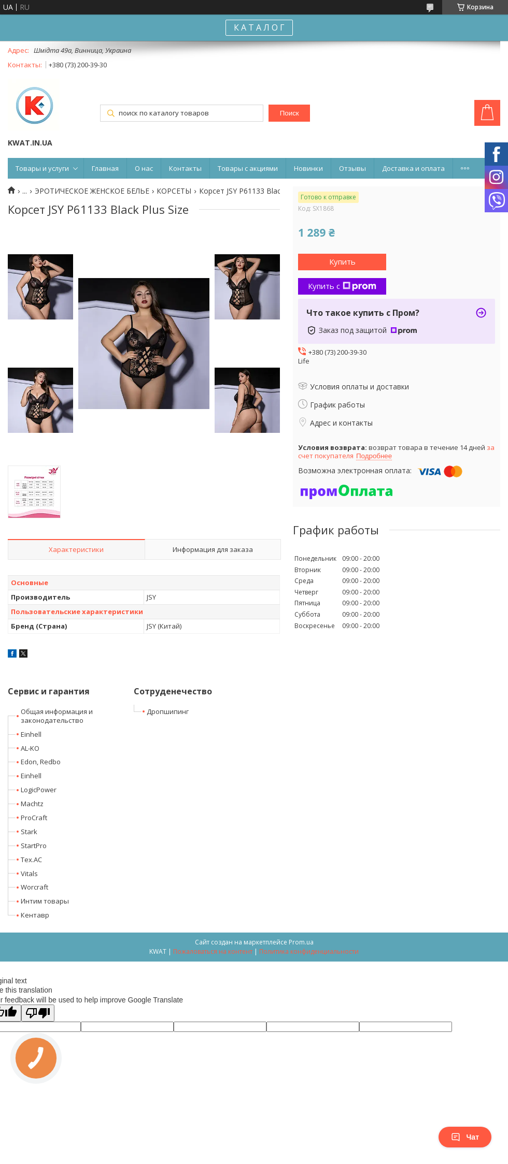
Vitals (29, 873)
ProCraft (34, 817)
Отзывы (352, 168)
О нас (144, 168)
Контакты (185, 168)
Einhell (31, 734)
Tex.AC (31, 859)
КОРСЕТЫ (174, 191)
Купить (342, 261)
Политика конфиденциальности (309, 951)
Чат (465, 1137)
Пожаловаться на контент (212, 951)
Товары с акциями (248, 168)
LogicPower (39, 789)
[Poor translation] (37, 1013)
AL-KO (30, 748)
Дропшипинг (168, 711)
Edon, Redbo (41, 761)
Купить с (342, 286)
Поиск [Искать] (289, 113)
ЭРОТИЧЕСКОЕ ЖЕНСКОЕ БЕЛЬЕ (92, 191)
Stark (29, 831)
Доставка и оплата (413, 168)
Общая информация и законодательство (57, 716)
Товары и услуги (42, 168)
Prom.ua (301, 942)
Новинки (308, 168)
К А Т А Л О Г (259, 27)
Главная (105, 168)
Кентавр (35, 915)
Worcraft (34, 887)
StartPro (34, 845)
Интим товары (45, 901)
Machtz (32, 803)
